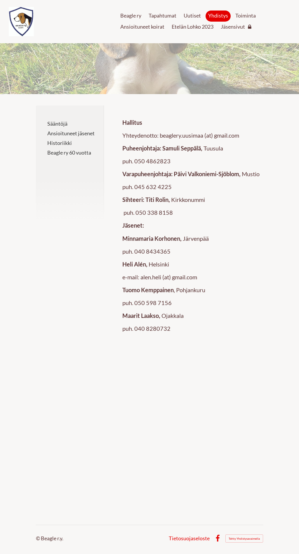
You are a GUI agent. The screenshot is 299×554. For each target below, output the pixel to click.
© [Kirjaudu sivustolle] (38, 538)
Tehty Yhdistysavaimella (244, 538)
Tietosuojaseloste (189, 538)
